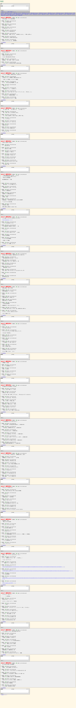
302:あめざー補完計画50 (13, 13)
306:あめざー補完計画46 (47, 13)
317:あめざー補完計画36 (67, 14)
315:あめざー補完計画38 (50, 14)
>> (6, 12)
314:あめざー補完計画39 (41, 14)
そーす (64, 576)
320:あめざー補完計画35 (18, 15)
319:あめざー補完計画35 (9, 15)
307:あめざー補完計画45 (56, 13)
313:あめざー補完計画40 (33, 14)
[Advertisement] (18, 1)
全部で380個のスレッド (12, 12)
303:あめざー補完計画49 (22, 13)
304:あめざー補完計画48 (30, 13)
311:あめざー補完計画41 (16, 14)
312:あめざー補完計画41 (24, 14)
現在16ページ (4, 12)
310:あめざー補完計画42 (7, 14)
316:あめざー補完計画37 (58, 14)
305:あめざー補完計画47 (39, 13)
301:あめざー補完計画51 (5, 13)
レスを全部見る (3, 43)
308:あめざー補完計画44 (64, 13)
